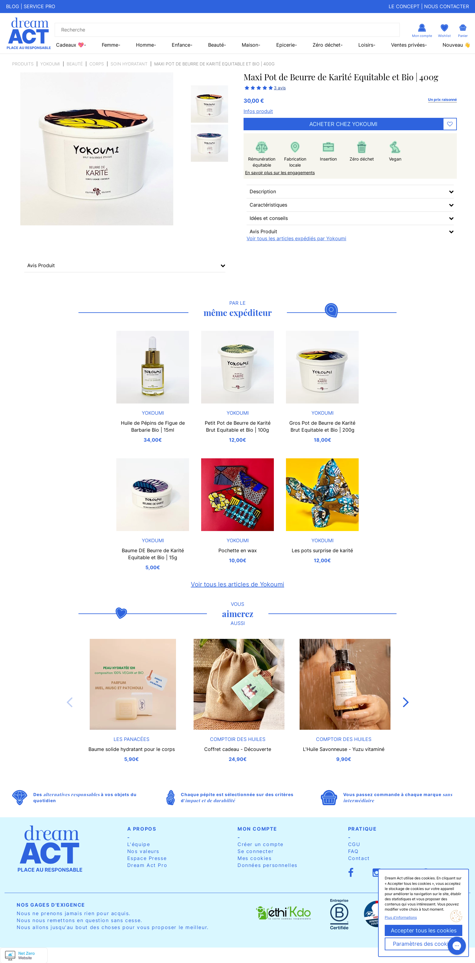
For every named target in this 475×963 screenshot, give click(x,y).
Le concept (404, 6)
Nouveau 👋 (456, 45)
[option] (209, 104)
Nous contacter (446, 6)
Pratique (362, 829)
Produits (23, 63)
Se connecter (256, 851)
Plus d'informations (401, 917)
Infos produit (258, 111)
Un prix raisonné (442, 99)
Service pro (39, 6)
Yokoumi (50, 63)
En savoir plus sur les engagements (280, 172)
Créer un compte (261, 844)
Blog (12, 6)
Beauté (75, 63)
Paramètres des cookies (423, 944)
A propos (141, 829)
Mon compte (257, 829)
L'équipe (138, 844)
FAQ (353, 851)
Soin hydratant (129, 63)
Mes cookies (255, 858)
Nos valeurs (143, 851)
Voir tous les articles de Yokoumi (237, 584)
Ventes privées (408, 45)
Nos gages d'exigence (51, 905)
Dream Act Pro (147, 865)
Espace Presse (147, 858)
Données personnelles (267, 865)
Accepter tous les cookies (424, 930)
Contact (359, 858)
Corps (96, 63)
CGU (354, 844)
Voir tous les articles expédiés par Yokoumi (296, 238)
